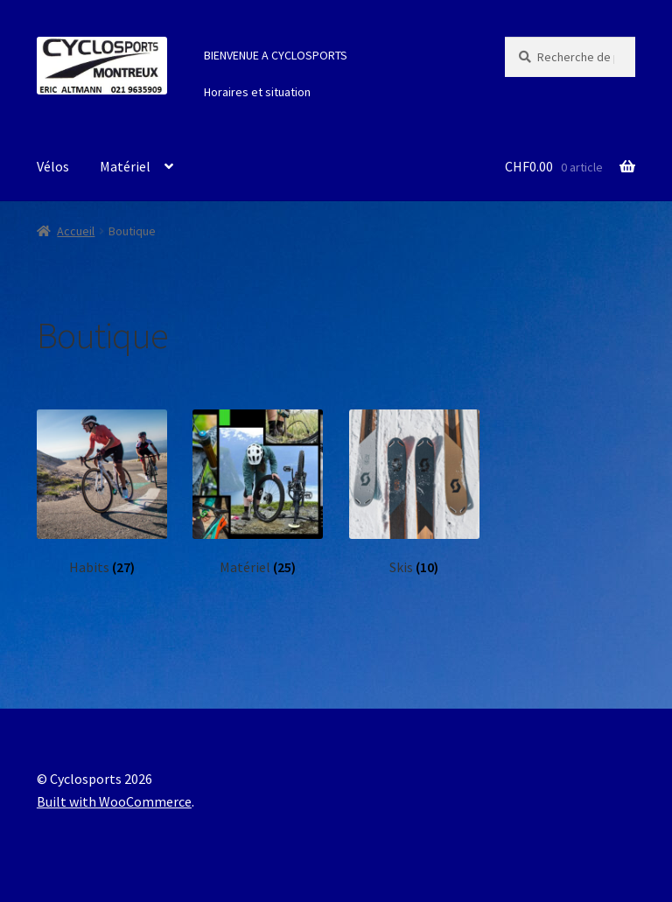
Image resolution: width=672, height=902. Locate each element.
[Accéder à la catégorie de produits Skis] (414, 493)
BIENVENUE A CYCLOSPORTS (275, 55)
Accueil (75, 231)
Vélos (53, 166)
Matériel (125, 166)
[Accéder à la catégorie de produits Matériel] (257, 493)
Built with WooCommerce (114, 801)
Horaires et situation (257, 92)
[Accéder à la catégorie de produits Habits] (102, 493)
